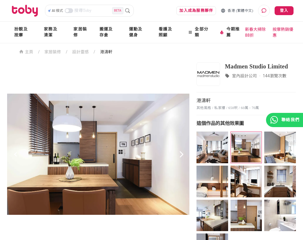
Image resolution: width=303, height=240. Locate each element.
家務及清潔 (50, 32)
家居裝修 (80, 32)
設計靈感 (80, 51)
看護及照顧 (165, 32)
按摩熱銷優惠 (283, 32)
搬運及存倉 (106, 32)
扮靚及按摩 (21, 32)
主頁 (26, 51)
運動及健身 (136, 32)
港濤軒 (106, 51)
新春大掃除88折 (255, 32)
